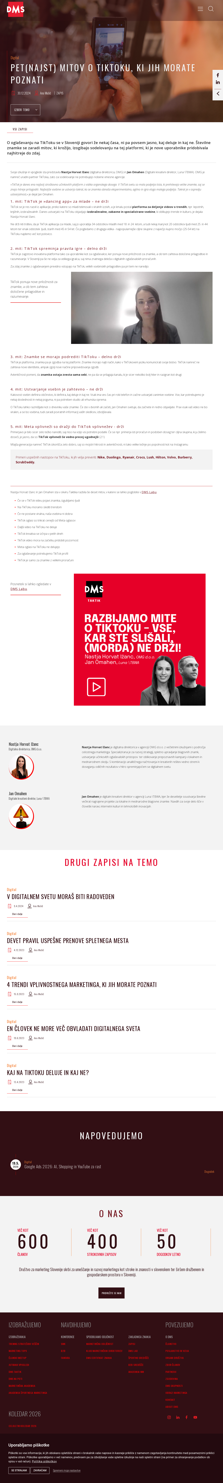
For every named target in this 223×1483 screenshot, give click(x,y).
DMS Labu (149, 492)
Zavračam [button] (40, 1470)
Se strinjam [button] (19, 1470)
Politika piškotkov (44, 1461)
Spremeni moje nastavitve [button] (66, 1470)
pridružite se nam (111, 1293)
